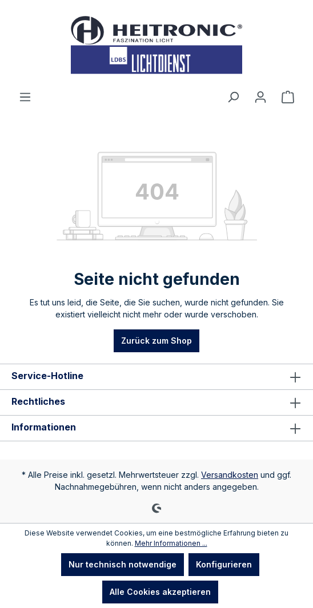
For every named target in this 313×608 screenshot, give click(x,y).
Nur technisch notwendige (122, 564)
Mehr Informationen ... (171, 543)
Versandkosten (229, 475)
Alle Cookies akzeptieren (160, 592)
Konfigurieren (224, 564)
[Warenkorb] (288, 97)
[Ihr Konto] (260, 97)
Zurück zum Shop (156, 340)
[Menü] (25, 97)
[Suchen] (233, 97)
